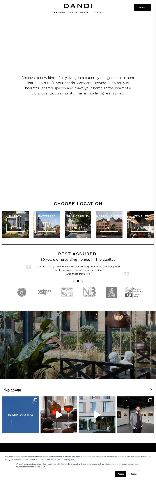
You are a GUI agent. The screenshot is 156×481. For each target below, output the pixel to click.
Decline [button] (134, 474)
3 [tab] (82, 281)
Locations (58, 12)
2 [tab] (78, 281)
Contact (99, 12)
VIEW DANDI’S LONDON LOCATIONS (78, 47)
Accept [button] (121, 474)
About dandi (79, 12)
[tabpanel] (78, 271)
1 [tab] (74, 281)
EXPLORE (15, 228)
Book (142, 7)
